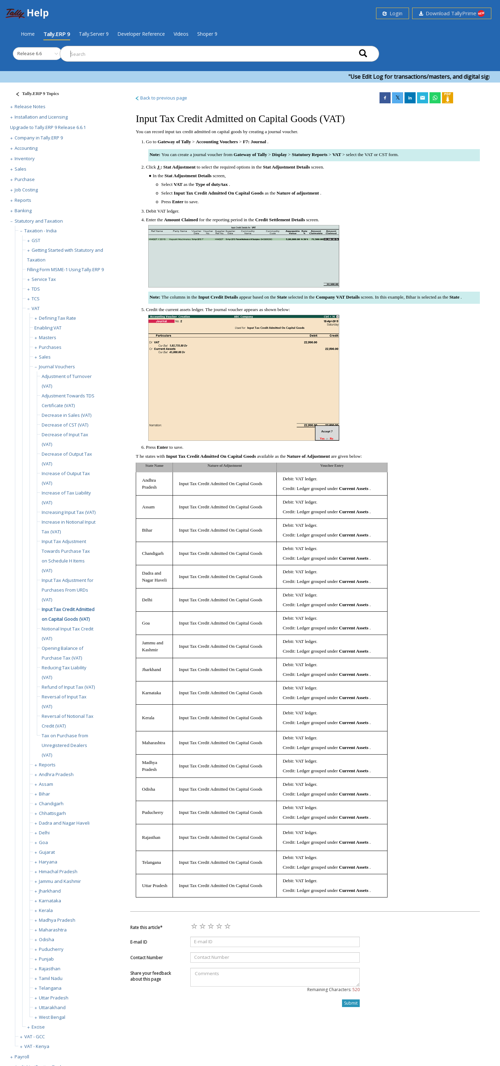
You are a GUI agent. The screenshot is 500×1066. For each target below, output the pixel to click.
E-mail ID (138, 942)
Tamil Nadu (50, 978)
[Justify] (35, 94)
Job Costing (26, 190)
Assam (46, 784)
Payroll (22, 1057)
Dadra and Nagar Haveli (64, 823)
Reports (23, 200)
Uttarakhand (52, 1007)
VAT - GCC (34, 1036)
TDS (36, 289)
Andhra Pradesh (56, 774)
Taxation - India (40, 230)
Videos (181, 34)
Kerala (46, 910)
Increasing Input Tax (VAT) (68, 512)
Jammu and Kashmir (60, 881)
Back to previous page (161, 98)
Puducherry (51, 949)
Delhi (44, 832)
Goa (43, 842)
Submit (351, 1003)
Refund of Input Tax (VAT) (68, 687)
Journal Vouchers (57, 366)
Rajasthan (49, 968)
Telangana (50, 988)
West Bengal (52, 1017)
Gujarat (47, 852)
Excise (38, 1027)
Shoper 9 (207, 34)
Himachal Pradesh (58, 871)
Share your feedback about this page (150, 976)
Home (28, 33)
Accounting (26, 148)
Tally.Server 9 (94, 34)
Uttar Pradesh (53, 998)
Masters (47, 337)
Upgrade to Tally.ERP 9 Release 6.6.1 (48, 127)
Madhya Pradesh (57, 920)
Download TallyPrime (452, 13)
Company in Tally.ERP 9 (39, 138)
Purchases (50, 347)
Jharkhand (50, 891)
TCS (36, 298)
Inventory (25, 158)
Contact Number (146, 958)
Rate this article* (146, 927)
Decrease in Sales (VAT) (66, 415)
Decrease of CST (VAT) (65, 425)
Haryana (48, 862)
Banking (23, 210)
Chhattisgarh (52, 813)
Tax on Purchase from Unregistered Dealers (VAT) (65, 745)
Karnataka (50, 900)
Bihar (44, 794)
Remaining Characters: (333, 989)
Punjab (46, 959)
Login (392, 13)
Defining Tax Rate (57, 318)
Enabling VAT (47, 328)
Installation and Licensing (41, 117)
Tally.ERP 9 (56, 34)
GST (36, 240)
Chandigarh (51, 803)
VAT (36, 308)
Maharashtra (53, 930)
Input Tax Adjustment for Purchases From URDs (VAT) (67, 590)
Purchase (25, 179)
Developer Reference (141, 34)
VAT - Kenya (36, 1046)
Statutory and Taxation (39, 221)
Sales (20, 169)
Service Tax (44, 279)
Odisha (46, 939)
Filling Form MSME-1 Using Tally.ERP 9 (65, 269)
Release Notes (30, 106)
